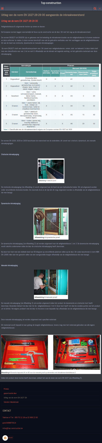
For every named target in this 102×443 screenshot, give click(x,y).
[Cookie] (5, 438)
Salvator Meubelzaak (11, 402)
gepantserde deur (10, 393)
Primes (6, 389)
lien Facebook (8, 438)
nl (99, 8)
